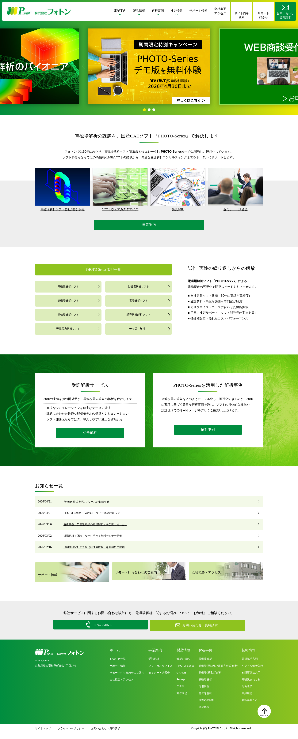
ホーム (115, 656)
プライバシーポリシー (71, 734)
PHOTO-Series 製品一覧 (103, 269)
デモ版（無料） (138, 328)
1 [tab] (144, 109)
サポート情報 (198, 10)
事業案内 (149, 224)
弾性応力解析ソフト (68, 328)
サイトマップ (43, 734)
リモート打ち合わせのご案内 (135, 575)
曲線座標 (247, 698)
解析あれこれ (250, 705)
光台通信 (247, 692)
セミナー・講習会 (235, 209)
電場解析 (204, 692)
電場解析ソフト (138, 300)
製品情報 (183, 656)
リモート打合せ (263, 15)
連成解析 (204, 712)
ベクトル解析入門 (252, 671)
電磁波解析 (205, 664)
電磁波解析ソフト (68, 286)
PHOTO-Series (185, 671)
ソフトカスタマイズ (160, 671)
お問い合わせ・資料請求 (105, 734)
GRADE (181, 678)
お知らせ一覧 (118, 664)
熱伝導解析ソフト (68, 314)
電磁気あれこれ (251, 685)
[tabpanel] (149, 66)
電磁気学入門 (250, 664)
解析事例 (208, 429)
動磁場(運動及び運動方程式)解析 (218, 671)
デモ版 (181, 692)
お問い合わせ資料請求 (285, 15)
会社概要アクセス (220, 11)
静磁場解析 (205, 685)
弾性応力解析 (207, 705)
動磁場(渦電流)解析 (210, 678)
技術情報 (248, 656)
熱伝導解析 (205, 698)
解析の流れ (183, 664)
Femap (181, 685)
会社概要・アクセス (206, 575)
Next (214, 66)
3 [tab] (153, 109)
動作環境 (182, 698)
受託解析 (178, 209)
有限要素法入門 (251, 678)
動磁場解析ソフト (138, 286)
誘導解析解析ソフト (138, 314)
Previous (83, 66)
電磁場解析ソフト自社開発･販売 (62, 209)
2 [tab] (149, 109)
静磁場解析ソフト (68, 300)
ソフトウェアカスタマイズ (120, 209)
